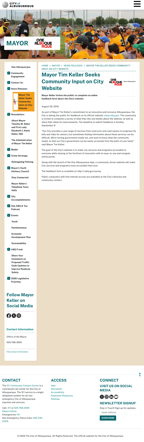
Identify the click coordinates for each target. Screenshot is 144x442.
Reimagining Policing (22, 162)
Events (14, 215)
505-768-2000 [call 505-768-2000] (21, 408)
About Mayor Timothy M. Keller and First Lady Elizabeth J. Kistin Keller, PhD (20, 127)
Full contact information (17, 352)
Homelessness (19, 227)
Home (45, 65)
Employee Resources (62, 395)
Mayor (56, 65)
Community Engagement (18, 75)
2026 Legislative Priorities (20, 280)
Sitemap (55, 399)
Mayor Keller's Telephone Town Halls (19, 187)
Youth (14, 221)
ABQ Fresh (17, 249)
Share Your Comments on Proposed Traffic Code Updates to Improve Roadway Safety (20, 264)
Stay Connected (19, 177)
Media (14, 149)
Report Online (9, 411)
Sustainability (18, 243)
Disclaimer (56, 389)
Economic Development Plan (21, 236)
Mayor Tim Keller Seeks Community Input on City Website (22, 101)
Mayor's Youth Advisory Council (20, 170)
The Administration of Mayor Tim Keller (21, 142)
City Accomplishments (20, 198)
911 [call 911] (18, 414)
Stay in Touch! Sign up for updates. (118, 408)
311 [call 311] (9, 408)
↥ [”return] (140, 374)
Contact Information (20, 329)
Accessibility (57, 392)
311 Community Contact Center (23, 385)
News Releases (73, 65)
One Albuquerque (20, 67)
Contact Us (17, 82)
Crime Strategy (19, 155)
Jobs (53, 385)
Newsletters (17, 114)
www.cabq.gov (111, 115)
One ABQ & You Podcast (19, 208)
